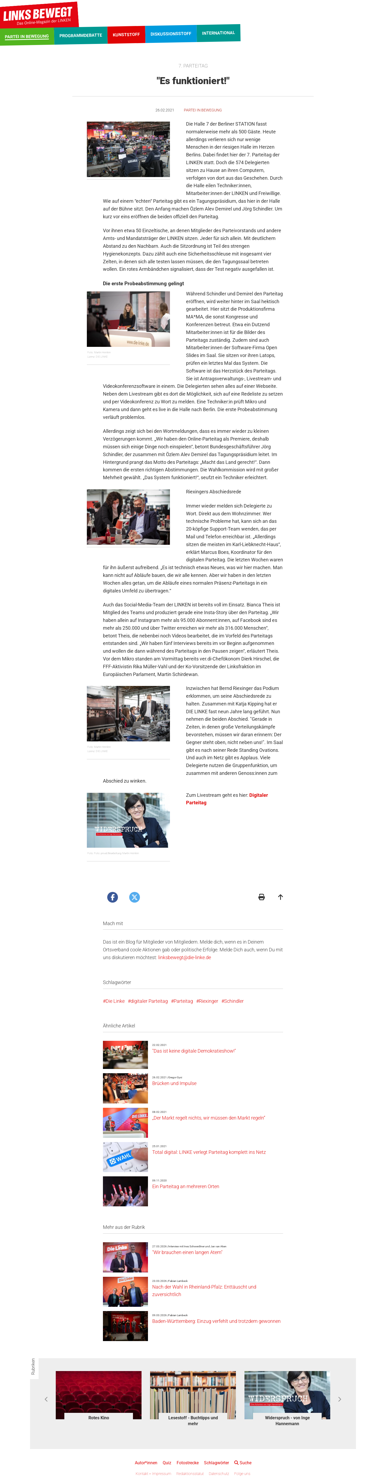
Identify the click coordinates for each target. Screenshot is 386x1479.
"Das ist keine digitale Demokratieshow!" (194, 1051)
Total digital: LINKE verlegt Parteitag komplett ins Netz (209, 1152)
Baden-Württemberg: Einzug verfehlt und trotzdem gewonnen (216, 1321)
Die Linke (115, 1001)
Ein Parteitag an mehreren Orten (185, 1186)
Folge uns (242, 1474)
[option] (98, 1397)
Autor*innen (146, 1462)
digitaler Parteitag (149, 1001)
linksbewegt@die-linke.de (184, 957)
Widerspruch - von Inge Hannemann (287, 1420)
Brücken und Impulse (174, 1083)
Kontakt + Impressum (153, 1474)
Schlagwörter (216, 1462)
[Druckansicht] (261, 897)
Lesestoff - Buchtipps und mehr (193, 1420)
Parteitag (183, 1001)
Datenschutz (219, 1474)
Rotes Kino (98, 1417)
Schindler (234, 1001)
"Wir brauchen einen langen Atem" (187, 1252)
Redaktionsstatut (190, 1474)
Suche (242, 1462)
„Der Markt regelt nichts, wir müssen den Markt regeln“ (208, 1118)
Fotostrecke (188, 1462)
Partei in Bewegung (203, 110)
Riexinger (208, 1001)
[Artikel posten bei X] (134, 897)
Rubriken (33, 1366)
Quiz (167, 1462)
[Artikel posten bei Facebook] (112, 897)
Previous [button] (46, 1399)
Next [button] (339, 1399)
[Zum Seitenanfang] (280, 897)
